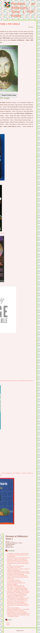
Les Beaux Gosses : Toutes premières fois (18, 557)
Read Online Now (9, 95)
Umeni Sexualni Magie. (13, 608)
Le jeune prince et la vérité (14, 581)
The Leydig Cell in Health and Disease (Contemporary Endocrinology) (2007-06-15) (18, 605)
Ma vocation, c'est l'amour (14, 567)
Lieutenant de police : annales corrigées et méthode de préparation (18, 569)
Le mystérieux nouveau (13, 580)
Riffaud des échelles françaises (15, 596)
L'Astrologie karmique (13, 616)
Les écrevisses (11, 556)
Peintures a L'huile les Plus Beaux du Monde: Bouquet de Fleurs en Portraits (17, 559)
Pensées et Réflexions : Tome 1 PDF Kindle (22, 10)
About (8, 624)
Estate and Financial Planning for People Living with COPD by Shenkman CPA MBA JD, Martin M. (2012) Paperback (18, 573)
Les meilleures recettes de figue (15, 566)
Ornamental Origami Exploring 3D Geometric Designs (16, 583)
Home (8, 623)
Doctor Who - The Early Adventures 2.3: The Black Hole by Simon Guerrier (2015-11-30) (18, 563)
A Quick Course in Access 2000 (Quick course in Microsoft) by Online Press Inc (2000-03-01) (17, 577)
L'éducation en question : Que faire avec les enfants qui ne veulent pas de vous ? (18, 554)
